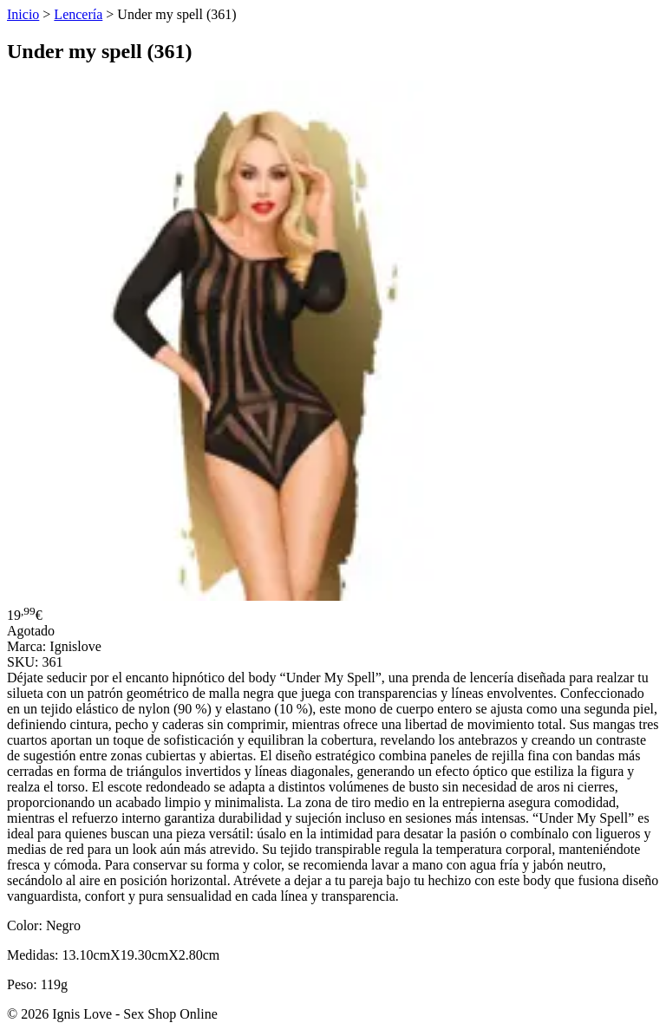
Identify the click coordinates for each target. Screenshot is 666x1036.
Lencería (78, 14)
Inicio (23, 14)
